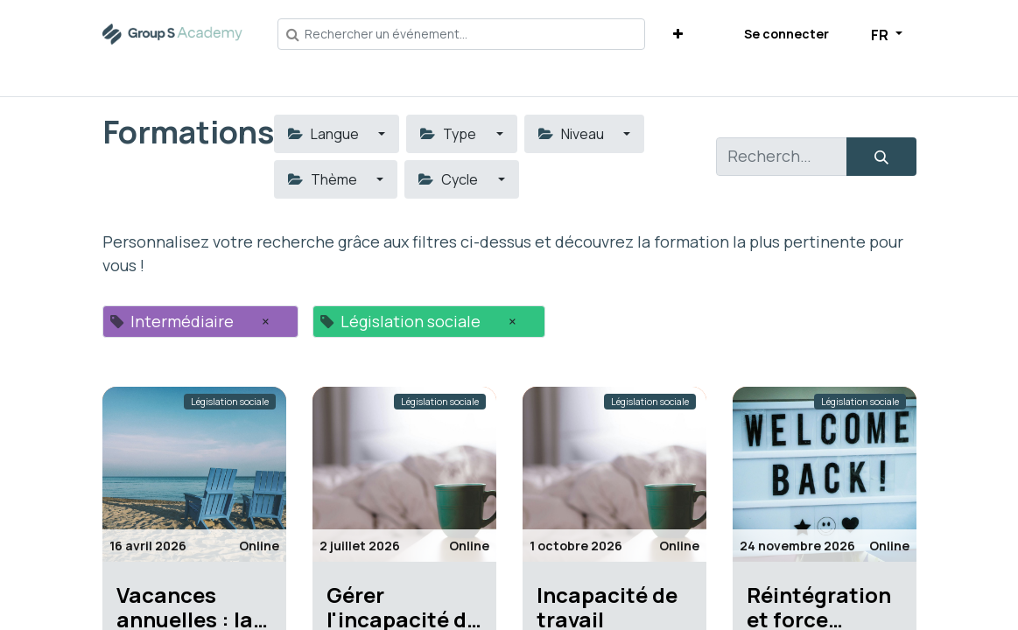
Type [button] (449, 134)
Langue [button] (325, 134)
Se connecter (786, 33)
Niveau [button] (572, 134)
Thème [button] (324, 179)
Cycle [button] (449, 179)
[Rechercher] (881, 156)
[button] (678, 34)
